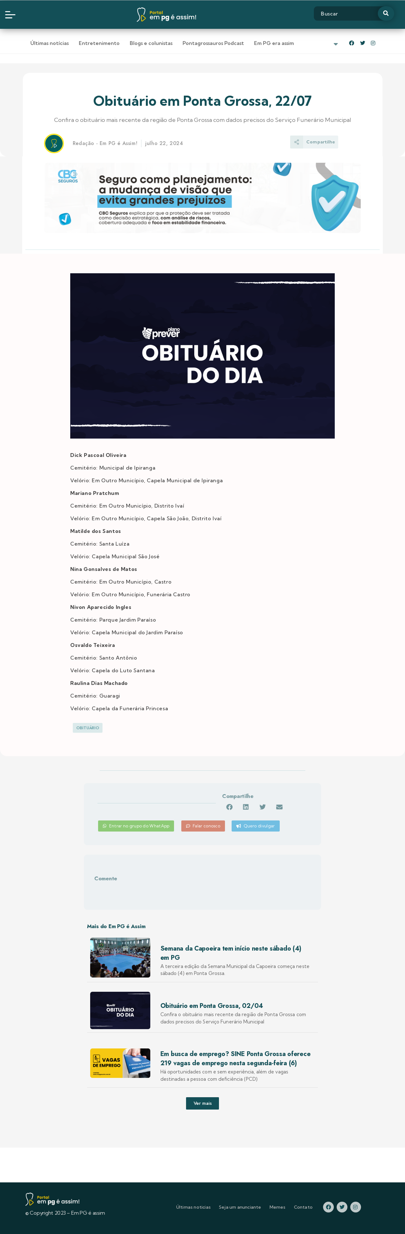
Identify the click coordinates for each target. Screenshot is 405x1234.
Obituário (87, 728)
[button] (229, 807)
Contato (303, 1207)
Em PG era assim (274, 43)
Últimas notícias (49, 43)
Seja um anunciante (240, 1207)
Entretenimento (99, 43)
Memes (278, 1207)
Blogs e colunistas (151, 43)
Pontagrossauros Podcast (213, 43)
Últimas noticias (193, 1207)
